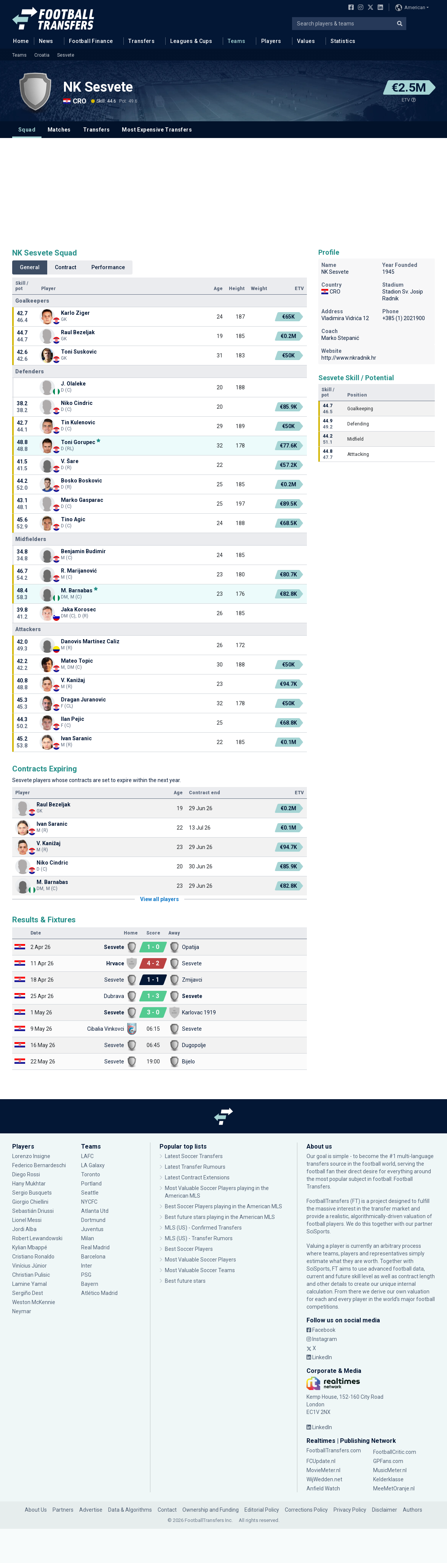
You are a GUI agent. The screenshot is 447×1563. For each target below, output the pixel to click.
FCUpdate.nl (321, 1461)
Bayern (89, 1284)
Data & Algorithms (130, 1510)
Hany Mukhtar (29, 1184)
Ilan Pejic (72, 719)
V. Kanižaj (73, 680)
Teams (236, 41)
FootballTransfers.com (334, 1450)
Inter (86, 1266)
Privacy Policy (350, 1510)
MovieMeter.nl (323, 1470)
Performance (108, 267)
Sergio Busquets (32, 1193)
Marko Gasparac (82, 500)
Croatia (41, 55)
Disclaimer (384, 1510)
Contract (65, 267)
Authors (412, 1510)
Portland (91, 1184)
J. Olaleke (73, 383)
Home (18, 40)
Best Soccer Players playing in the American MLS (223, 1206)
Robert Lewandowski (37, 1238)
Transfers (141, 41)
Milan (87, 1238)
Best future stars (185, 1281)
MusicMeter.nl (390, 1470)
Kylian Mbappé (29, 1247)
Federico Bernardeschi (39, 1165)
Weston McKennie (33, 1302)
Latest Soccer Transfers (194, 1156)
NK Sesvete (98, 87)
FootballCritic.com (394, 1452)
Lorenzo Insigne (31, 1156)
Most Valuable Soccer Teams (200, 1270)
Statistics (342, 41)
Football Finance (91, 41)
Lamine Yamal (29, 1284)
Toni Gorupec (78, 442)
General (30, 267)
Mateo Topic (77, 660)
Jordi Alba (24, 1229)
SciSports (318, 1231)
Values (306, 41)
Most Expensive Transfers (157, 130)
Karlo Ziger (75, 313)
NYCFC (89, 1202)
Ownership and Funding (210, 1510)
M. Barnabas (77, 590)
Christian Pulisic (31, 1275)
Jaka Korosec (78, 609)
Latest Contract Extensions (197, 1177)
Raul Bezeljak (78, 332)
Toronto (90, 1174)
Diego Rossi (26, 1174)
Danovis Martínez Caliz (90, 641)
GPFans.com (388, 1461)
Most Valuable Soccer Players (200, 1260)
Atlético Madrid (99, 1293)
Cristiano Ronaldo (33, 1257)
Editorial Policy (261, 1510)
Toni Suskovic (79, 351)
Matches (59, 130)
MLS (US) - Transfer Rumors (199, 1238)
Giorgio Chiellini (30, 1202)
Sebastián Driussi (33, 1211)
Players (271, 41)
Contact (167, 1510)
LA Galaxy (93, 1165)
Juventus (92, 1229)
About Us (36, 1510)
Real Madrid (95, 1247)
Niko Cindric (77, 403)
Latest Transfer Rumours (195, 1167)
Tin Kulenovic (78, 422)
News (46, 41)
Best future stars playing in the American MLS (220, 1217)
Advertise (90, 1510)
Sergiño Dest (27, 1293)
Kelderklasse (388, 1479)
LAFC (87, 1156)
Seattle (90, 1193)
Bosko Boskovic (81, 480)
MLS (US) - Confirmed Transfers (203, 1228)
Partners (63, 1510)
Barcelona (93, 1257)
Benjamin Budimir (83, 551)
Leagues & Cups (191, 41)
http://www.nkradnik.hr (348, 358)
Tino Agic (73, 519)
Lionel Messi (27, 1220)
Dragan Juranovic (83, 699)
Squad (26, 130)
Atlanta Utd (95, 1211)
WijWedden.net (324, 1479)
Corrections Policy (306, 1510)
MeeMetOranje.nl (394, 1488)
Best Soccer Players (189, 1249)
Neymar (21, 1311)
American (410, 7)
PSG (86, 1275)
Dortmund (93, 1220)
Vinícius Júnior (29, 1266)
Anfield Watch (323, 1488)
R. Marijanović (79, 570)
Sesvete (65, 55)
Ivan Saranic (76, 738)
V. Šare (69, 461)
